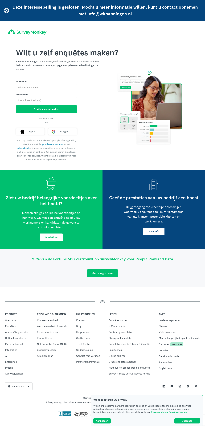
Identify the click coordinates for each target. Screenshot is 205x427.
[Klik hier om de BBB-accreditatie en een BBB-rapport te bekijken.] (64, 415)
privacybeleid (23, 148)
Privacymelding (159, 412)
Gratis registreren (102, 273)
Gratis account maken (46, 109)
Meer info (153, 231)
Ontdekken (51, 237)
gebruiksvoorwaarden (52, 144)
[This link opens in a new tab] (164, 386)
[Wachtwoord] (46, 100)
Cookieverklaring (177, 412)
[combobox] (19, 386)
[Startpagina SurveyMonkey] (27, 32)
